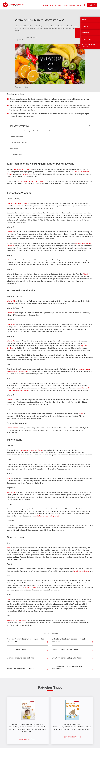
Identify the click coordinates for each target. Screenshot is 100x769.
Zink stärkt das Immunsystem (17, 620)
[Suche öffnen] (84, 5)
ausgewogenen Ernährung (22, 169)
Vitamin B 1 (11, 301)
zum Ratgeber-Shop (27, 739)
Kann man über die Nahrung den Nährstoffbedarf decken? (30, 131)
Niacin (81, 414)
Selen (9, 599)
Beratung (53, 5)
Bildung (79, 5)
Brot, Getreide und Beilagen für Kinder (67, 658)
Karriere (72, 5)
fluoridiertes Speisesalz (81, 571)
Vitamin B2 (11, 313)
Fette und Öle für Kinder (16, 650)
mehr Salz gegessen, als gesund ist (47, 516)
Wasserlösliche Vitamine (18, 142)
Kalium (9, 478)
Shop (59, 5)
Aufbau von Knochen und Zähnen (31, 450)
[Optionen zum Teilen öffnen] (20, 40)
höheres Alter (27, 174)
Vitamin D (10, 232)
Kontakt (45, 5)
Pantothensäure (12, 428)
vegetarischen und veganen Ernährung (30, 181)
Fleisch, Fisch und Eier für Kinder (65, 650)
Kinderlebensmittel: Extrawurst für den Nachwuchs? (67, 667)
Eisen (9, 547)
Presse (65, 5)
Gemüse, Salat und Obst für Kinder (20, 658)
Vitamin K (86, 274)
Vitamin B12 (11, 341)
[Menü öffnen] (92, 5)
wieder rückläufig (30, 587)
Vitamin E (10, 260)
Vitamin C (10, 400)
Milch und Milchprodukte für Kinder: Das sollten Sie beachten (25, 640)
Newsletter (85, 33)
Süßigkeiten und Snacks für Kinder (20, 669)
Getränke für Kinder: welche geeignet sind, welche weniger (68, 640)
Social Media (86, 39)
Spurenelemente (15, 154)
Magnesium (11, 492)
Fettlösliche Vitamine (17, 137)
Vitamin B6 (11, 324)
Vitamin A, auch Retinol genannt (18, 203)
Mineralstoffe (14, 148)
